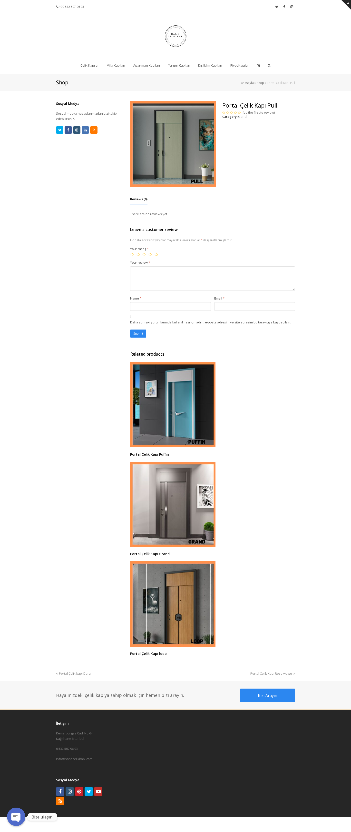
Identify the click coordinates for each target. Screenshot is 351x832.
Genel (242, 116)
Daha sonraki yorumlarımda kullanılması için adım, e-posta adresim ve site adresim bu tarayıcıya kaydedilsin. (210, 322)
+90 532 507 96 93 (71, 7)
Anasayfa (247, 83)
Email (219, 298)
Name (135, 298)
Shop (260, 83)
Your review (140, 262)
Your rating (139, 249)
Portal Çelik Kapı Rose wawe (272, 673)
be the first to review (259, 112)
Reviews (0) (138, 199)
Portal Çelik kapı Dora (73, 673)
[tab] (138, 199)
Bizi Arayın (267, 695)
